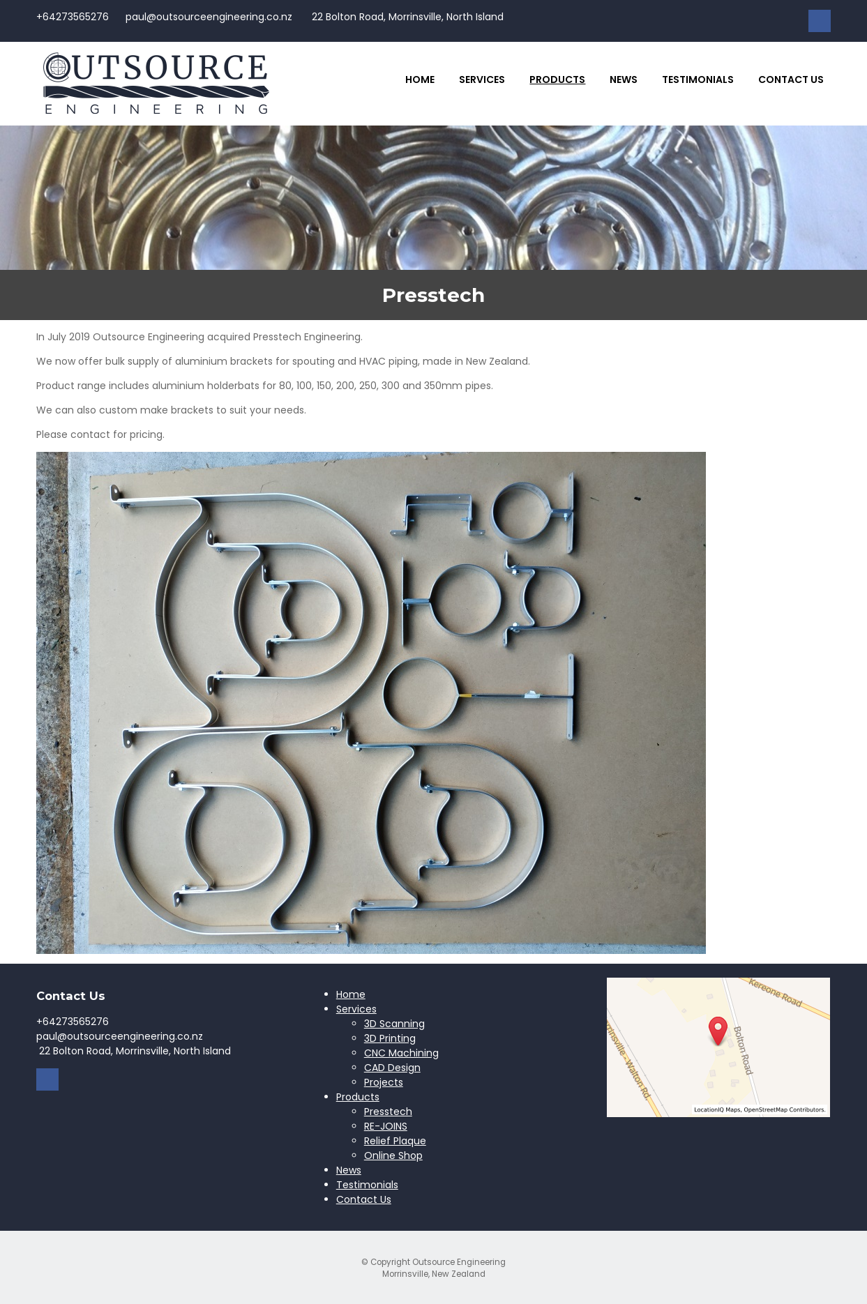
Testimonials (698, 79)
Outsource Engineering (459, 1262)
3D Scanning (394, 1024)
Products (557, 79)
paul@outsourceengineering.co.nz (209, 17)
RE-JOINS (385, 1126)
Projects (383, 1082)
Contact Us (791, 79)
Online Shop (393, 1155)
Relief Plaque (395, 1141)
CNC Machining (401, 1053)
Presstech (388, 1112)
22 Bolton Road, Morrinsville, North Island (406, 17)
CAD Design (392, 1068)
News (624, 79)
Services (482, 79)
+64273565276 (72, 17)
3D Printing (390, 1038)
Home (420, 79)
